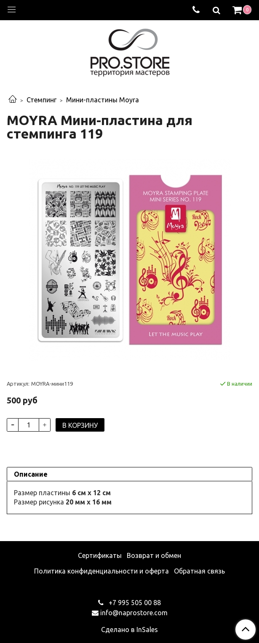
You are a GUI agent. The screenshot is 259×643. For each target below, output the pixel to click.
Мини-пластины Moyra (102, 100)
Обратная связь (199, 571)
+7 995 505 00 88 (134, 602)
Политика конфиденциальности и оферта (101, 571)
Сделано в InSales (129, 629)
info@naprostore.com (134, 612)
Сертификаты (100, 555)
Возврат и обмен (154, 555)
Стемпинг (41, 100)
